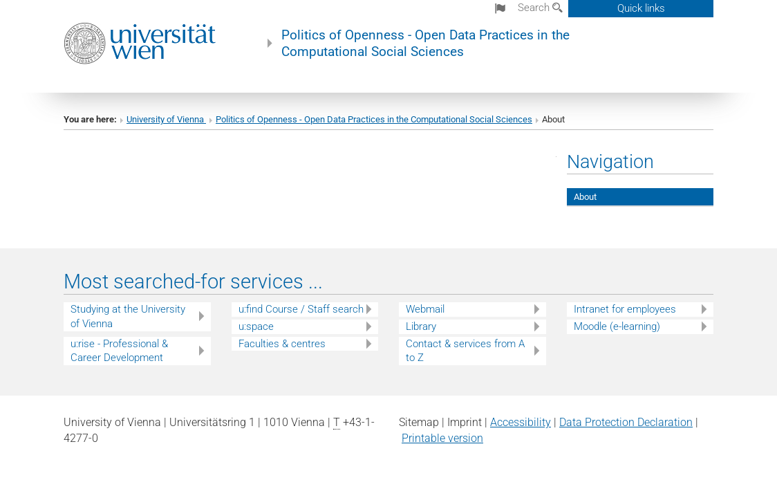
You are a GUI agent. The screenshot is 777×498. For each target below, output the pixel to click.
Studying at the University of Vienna (128, 316)
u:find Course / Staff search (301, 309)
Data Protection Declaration (626, 422)
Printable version (442, 438)
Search (540, 7)
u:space (256, 326)
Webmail (425, 309)
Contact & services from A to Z (465, 351)
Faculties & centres (282, 344)
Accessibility (520, 422)
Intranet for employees (625, 309)
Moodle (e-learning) (617, 326)
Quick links (641, 8)
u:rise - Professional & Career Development (119, 351)
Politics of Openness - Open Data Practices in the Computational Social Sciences (425, 43)
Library (421, 326)
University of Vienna (166, 119)
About (585, 197)
